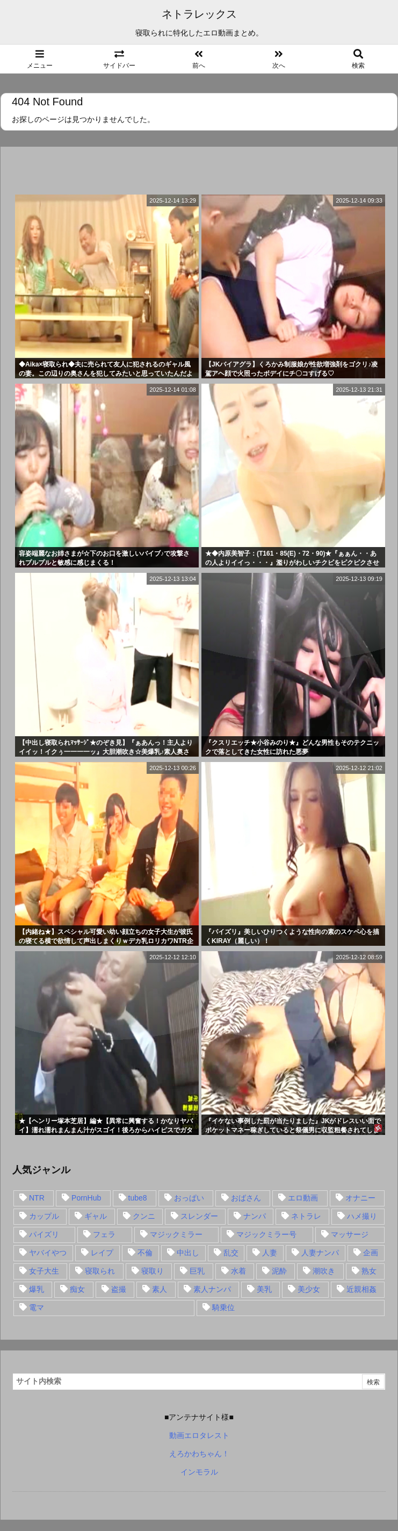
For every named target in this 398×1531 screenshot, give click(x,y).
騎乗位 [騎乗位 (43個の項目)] (223, 1307)
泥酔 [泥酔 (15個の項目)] (279, 1271)
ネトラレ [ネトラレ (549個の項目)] (306, 1216)
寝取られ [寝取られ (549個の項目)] (100, 1271)
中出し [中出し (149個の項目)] (188, 1252)
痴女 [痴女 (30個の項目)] (77, 1289)
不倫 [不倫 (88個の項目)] (145, 1252)
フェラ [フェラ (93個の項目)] (104, 1234)
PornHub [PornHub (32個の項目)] (86, 1198)
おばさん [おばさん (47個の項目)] (246, 1198)
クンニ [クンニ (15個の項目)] (144, 1216)
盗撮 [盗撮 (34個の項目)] (118, 1289)
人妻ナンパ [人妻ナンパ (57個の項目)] (320, 1252)
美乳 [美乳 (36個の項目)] (264, 1289)
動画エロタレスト (199, 1435)
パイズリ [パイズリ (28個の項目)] (44, 1234)
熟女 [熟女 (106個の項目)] (369, 1271)
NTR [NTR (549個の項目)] (37, 1198)
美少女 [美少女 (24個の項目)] (309, 1289)
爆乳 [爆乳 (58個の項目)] (36, 1289)
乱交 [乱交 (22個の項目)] (230, 1252)
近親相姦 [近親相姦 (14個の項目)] (361, 1289)
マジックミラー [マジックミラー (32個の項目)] (176, 1234)
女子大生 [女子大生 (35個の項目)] (44, 1271)
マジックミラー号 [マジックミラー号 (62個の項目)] (266, 1234)
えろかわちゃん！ (199, 1453)
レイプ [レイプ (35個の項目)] (102, 1252)
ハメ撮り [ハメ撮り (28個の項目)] (362, 1216)
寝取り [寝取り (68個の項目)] (152, 1271)
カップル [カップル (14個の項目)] (44, 1216)
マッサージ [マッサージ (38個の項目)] (349, 1234)
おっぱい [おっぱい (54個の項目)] (189, 1198)
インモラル (199, 1472)
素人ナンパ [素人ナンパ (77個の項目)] (212, 1289)
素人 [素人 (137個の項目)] (159, 1289)
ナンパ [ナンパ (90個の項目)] (254, 1216)
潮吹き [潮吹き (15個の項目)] (324, 1271)
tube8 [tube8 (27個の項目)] (137, 1198)
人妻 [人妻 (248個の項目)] (269, 1252)
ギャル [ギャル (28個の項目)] (95, 1216)
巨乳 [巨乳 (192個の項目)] (197, 1271)
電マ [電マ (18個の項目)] (36, 1307)
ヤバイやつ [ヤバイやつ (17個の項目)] (48, 1252)
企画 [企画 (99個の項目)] (370, 1252)
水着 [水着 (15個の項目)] (238, 1271)
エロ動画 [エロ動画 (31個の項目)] (303, 1198)
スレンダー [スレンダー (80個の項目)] (199, 1216)
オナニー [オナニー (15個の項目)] (360, 1198)
